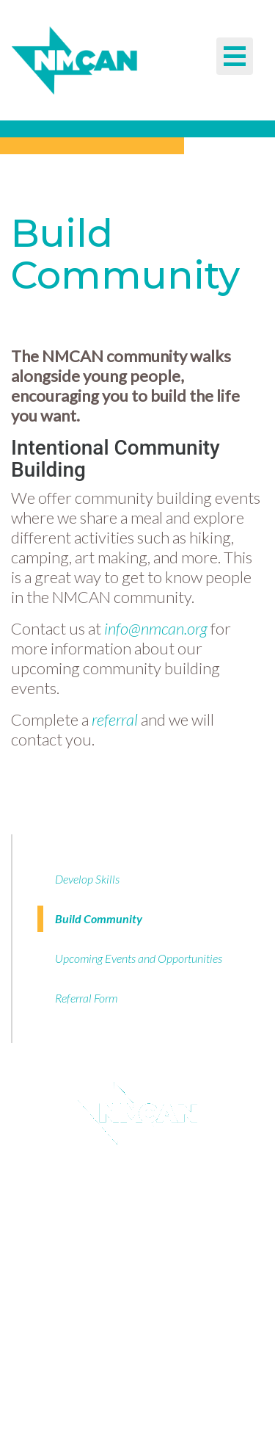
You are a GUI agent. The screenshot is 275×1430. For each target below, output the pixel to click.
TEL (94, 1379)
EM (95, 1396)
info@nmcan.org (156, 628)
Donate (130, 1244)
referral (115, 719)
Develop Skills (87, 879)
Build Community (98, 918)
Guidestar (130, 1213)
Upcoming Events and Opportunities (138, 958)
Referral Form (86, 998)
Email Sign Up (130, 1182)
